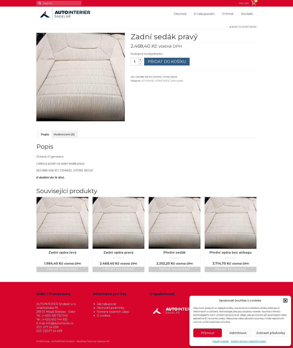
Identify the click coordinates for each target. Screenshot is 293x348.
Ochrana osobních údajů (113, 311)
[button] (285, 300)
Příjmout (207, 333)
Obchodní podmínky (110, 308)
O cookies (103, 315)
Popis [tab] (45, 134)
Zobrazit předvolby (270, 333)
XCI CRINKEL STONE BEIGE (155, 80)
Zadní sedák (249, 26)
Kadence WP (103, 341)
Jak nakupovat (106, 304)
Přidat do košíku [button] (62, 269)
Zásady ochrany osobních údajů (248, 341)
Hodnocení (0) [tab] (64, 134)
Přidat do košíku (167, 61)
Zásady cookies (220, 341)
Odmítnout (237, 333)
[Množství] (134, 61)
